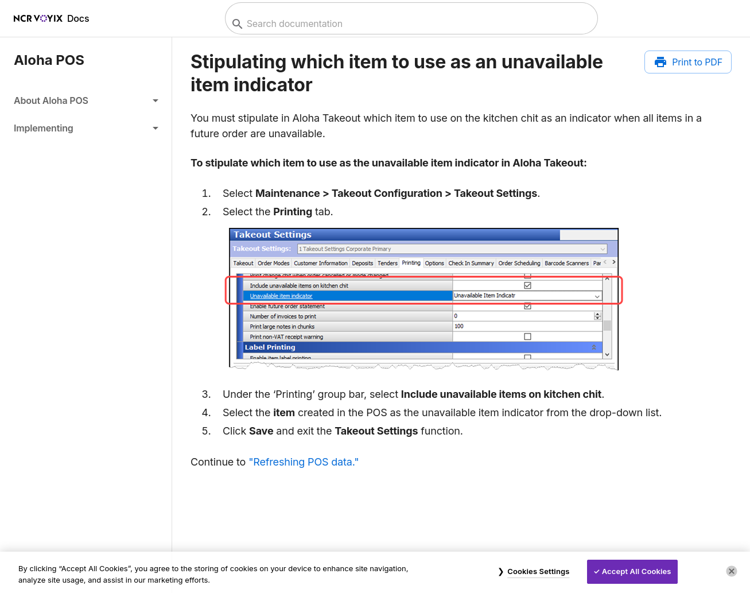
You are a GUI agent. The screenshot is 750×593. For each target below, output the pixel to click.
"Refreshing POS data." (303, 462)
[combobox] (410, 23)
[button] (86, 100)
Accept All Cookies (636, 571)
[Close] (731, 571)
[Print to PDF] (688, 62)
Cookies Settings (538, 571)
